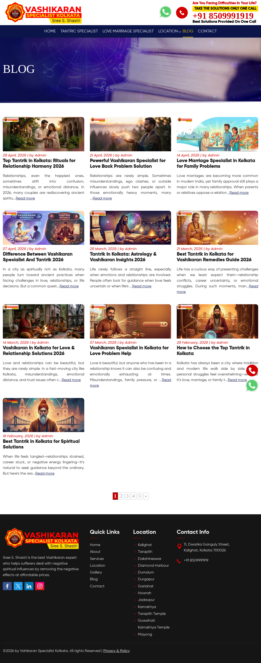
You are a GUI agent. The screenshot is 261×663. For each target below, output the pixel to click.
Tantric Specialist (79, 31)
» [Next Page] (146, 496)
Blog (188, 31)
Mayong (145, 634)
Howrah (144, 593)
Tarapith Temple (152, 614)
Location (168, 31)
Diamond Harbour (153, 566)
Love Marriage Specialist (128, 31)
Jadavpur (146, 600)
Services (97, 559)
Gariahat (145, 586)
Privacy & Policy (116, 651)
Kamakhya (147, 607)
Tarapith (145, 552)
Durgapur (146, 579)
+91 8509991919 (196, 560)
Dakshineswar (149, 559)
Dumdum (146, 572)
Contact (207, 31)
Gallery (96, 572)
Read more (25, 198)
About (95, 552)
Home (50, 31)
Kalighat (145, 545)
